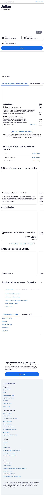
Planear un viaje (39, 1)
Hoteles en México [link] (7, 416)
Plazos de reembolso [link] (8, 471)
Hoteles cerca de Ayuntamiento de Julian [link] (16, 300)
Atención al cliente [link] (7, 462)
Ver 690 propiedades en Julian (22, 131)
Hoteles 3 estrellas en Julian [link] (12, 294)
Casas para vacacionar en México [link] (10, 418)
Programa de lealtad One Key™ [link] (10, 435)
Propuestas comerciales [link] (8, 398)
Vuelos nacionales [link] (7, 424)
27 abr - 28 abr (36, 157)
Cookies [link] (4, 444)
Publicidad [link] (5, 400)
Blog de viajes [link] (6, 432)
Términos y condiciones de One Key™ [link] (11, 450)
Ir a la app (22, 374)
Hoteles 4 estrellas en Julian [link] (12, 297)
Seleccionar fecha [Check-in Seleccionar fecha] (10, 38)
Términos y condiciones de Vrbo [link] (10, 453)
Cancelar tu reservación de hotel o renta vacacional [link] (15, 468)
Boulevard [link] (5, 327)
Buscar (22, 48)
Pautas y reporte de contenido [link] (10, 455)
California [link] (8, 2)
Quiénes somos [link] (6, 389)
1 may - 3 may (36, 161)
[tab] (15, 83)
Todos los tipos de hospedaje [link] (10, 429)
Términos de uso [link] (6, 447)
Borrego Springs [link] (7, 318)
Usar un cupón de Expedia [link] (9, 473)
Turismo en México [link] (7, 413)
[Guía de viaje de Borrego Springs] (19, 263)
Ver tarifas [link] (32, 124)
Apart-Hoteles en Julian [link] (11, 303)
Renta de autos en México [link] (9, 427)
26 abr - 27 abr (36, 153)
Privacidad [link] (5, 442)
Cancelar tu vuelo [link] (7, 465)
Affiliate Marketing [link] (7, 403)
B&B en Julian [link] (9, 306)
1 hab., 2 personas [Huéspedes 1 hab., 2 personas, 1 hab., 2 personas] (10, 43)
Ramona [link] (4, 321)
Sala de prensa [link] (6, 406)
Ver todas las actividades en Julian (22, 244)
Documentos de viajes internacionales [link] (12, 476)
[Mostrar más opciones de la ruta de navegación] (2, 1)
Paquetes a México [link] (7, 421)
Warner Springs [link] (7, 324)
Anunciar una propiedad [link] (8, 395)
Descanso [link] (5, 331)
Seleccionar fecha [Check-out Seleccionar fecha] (31, 38)
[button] (22, 76)
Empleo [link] (4, 392)
